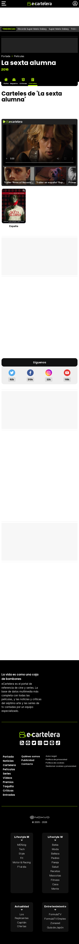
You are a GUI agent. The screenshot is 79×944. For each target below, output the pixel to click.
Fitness (55, 880)
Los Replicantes (22, 916)
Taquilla (8, 786)
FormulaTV (55, 914)
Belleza (55, 853)
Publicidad (27, 760)
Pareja (55, 862)
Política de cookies (55, 762)
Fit (21, 858)
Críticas (8, 790)
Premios (8, 782)
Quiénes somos (30, 756)
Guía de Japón (55, 927)
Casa (55, 884)
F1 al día (21, 867)
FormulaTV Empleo (55, 919)
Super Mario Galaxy (59, 28)
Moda (55, 849)
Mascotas (55, 875)
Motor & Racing (22, 862)
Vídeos (7, 778)
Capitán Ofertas (21, 924)
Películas (19, 56)
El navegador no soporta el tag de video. (39, 145)
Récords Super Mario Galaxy (32, 28)
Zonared (55, 923)
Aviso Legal (51, 756)
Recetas (55, 871)
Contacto (27, 764)
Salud (55, 867)
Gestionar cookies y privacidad (61, 766)
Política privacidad (56, 759)
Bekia (55, 845)
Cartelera (9, 765)
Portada (5, 56)
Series (7, 773)
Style (22, 853)
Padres (55, 858)
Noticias (8, 761)
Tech (22, 849)
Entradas (9, 795)
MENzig (21, 845)
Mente (55, 889)
